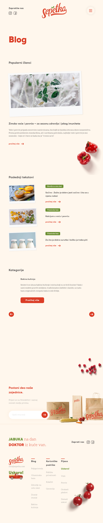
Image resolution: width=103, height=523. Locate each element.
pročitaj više (16, 144)
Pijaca (64, 461)
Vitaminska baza (53, 210)
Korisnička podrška (51, 463)
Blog (18, 40)
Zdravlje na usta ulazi (54, 186)
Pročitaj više (32, 300)
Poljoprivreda (37, 469)
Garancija (50, 489)
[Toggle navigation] (90, 10)
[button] (11, 314)
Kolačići (49, 482)
